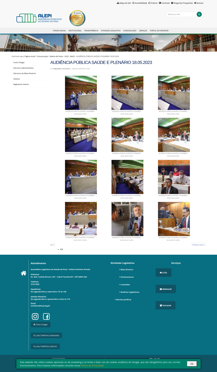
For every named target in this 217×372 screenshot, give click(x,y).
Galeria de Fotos (56, 56)
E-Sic (163, 272)
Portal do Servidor (159, 30)
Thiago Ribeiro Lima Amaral (61, 69)
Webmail (166, 289)
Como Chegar (41, 324)
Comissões (125, 284)
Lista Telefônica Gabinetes (46, 335)
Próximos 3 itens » (199, 245)
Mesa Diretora (127, 269)
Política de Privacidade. (92, 365)
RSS (61, 249)
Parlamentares (127, 277)
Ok (191, 363)
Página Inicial (59, 30)
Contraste (165, 3)
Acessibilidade (141, 3)
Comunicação (129, 30)
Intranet (165, 305)
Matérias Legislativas (130, 292)
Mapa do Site (125, 3)
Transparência (91, 30)
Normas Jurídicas (123, 299)
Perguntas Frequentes (183, 3)
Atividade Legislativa (111, 30)
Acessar (200, 3)
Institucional (75, 30)
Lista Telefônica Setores (45, 346)
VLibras (154, 3)
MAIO (72, 56)
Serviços (143, 30)
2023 (66, 56)
